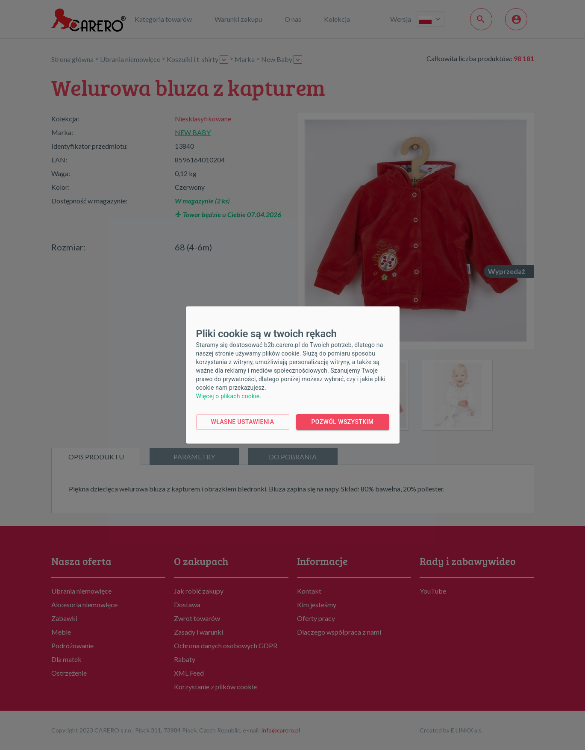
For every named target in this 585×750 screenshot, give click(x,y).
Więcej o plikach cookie (228, 396)
